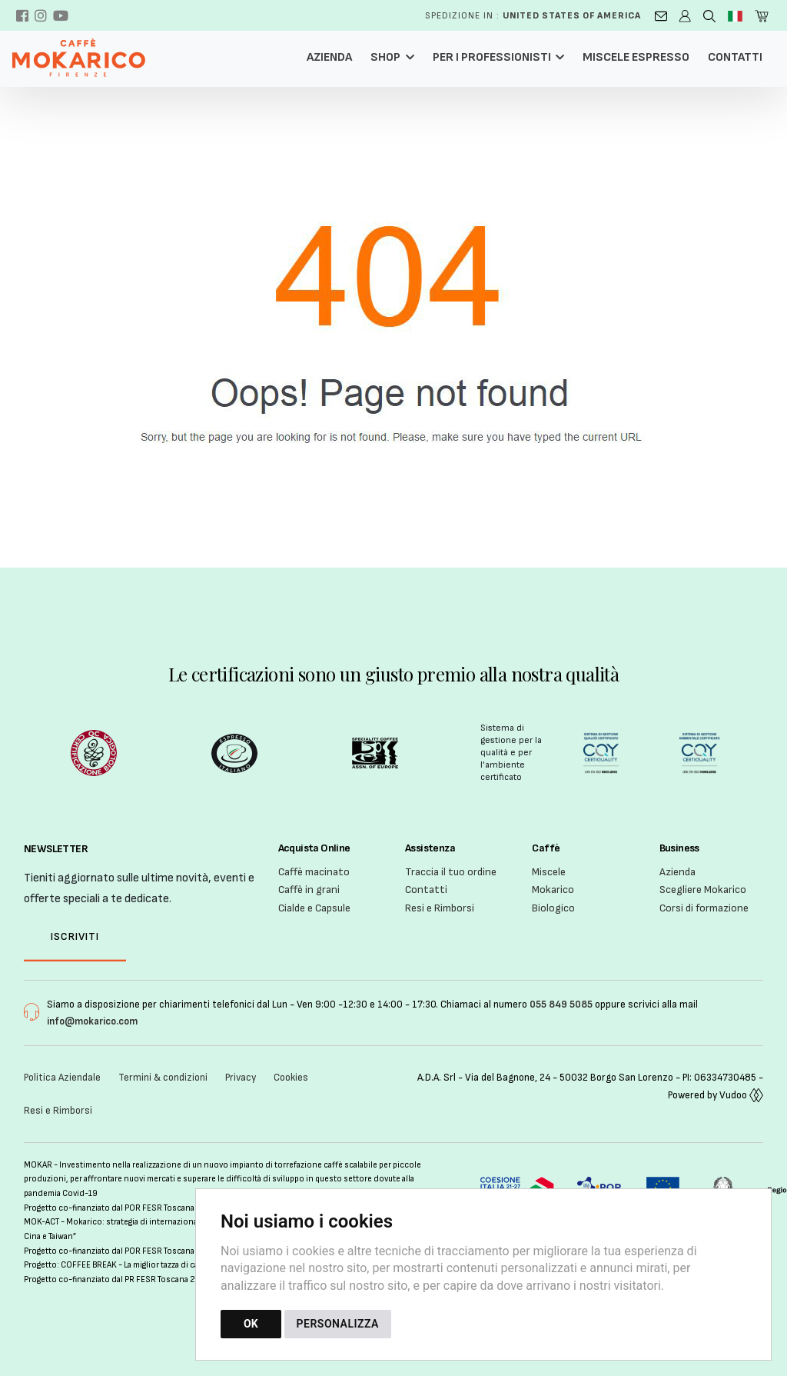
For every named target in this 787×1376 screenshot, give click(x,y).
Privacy (240, 1077)
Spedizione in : (533, 16)
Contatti (735, 57)
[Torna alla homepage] (86, 58)
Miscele (549, 871)
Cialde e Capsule (314, 908)
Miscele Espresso (636, 57)
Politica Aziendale (62, 1077)
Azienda (329, 57)
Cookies (291, 1077)
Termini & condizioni (163, 1077)
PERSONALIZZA (338, 1324)
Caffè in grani (309, 889)
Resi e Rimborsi (439, 908)
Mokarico (553, 889)
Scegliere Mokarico (702, 889)
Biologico (553, 908)
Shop (385, 57)
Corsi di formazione (704, 908)
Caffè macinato (314, 871)
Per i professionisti (492, 57)
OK (251, 1324)
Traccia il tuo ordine (450, 871)
